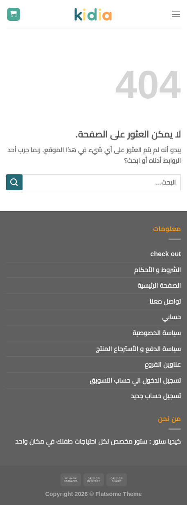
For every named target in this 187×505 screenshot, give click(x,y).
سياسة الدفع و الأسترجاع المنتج (138, 348)
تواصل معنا (165, 301)
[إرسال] (14, 182)
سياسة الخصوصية (157, 332)
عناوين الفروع (162, 364)
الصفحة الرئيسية (159, 285)
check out (165, 253)
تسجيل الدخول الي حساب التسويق (135, 380)
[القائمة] (176, 14)
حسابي (171, 316)
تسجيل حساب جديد (156, 395)
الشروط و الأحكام (157, 269)
